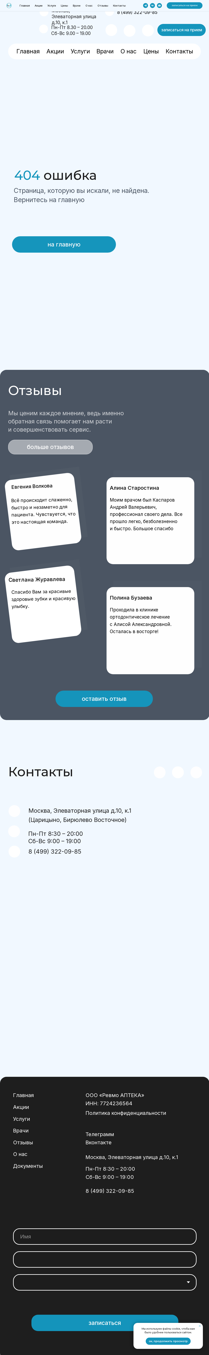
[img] (19, 14)
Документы (28, 1170)
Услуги (80, 51)
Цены (151, 51)
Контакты (179, 51)
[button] (181, 30)
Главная (28, 51)
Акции (55, 51)
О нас (128, 51)
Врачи (105, 51)
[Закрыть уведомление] (200, 1326)
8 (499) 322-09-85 (137, 12)
